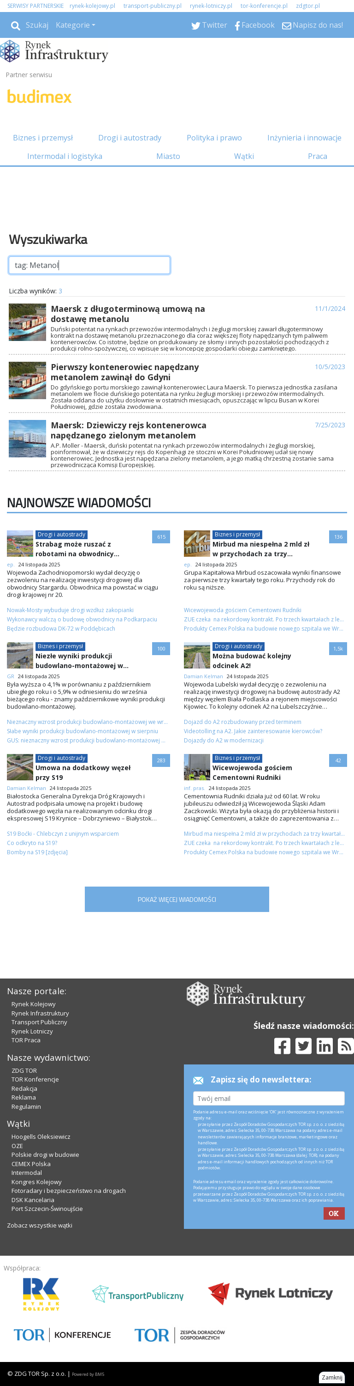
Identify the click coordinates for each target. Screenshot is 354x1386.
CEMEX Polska (31, 1164)
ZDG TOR (24, 1070)
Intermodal (27, 1172)
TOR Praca (26, 1040)
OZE (17, 1146)
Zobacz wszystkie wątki (39, 1225)
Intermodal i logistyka (64, 156)
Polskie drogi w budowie (45, 1154)
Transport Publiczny (39, 1022)
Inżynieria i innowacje (304, 138)
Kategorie (73, 25)
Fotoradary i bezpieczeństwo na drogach (69, 1190)
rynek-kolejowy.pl (92, 6)
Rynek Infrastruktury (40, 1013)
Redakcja (24, 1088)
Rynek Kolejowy (34, 1004)
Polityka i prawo (214, 138)
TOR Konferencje (35, 1079)
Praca (317, 156)
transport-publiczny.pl (153, 6)
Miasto (168, 156)
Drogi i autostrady (129, 138)
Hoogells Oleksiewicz (41, 1136)
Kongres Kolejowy (37, 1182)
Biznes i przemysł (43, 138)
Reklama (24, 1097)
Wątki (244, 156)
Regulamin (26, 1106)
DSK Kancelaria (33, 1200)
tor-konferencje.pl (264, 6)
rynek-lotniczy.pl (211, 6)
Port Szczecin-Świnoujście (47, 1208)
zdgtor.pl (308, 6)
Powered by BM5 (88, 1374)
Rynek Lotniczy (32, 1031)
